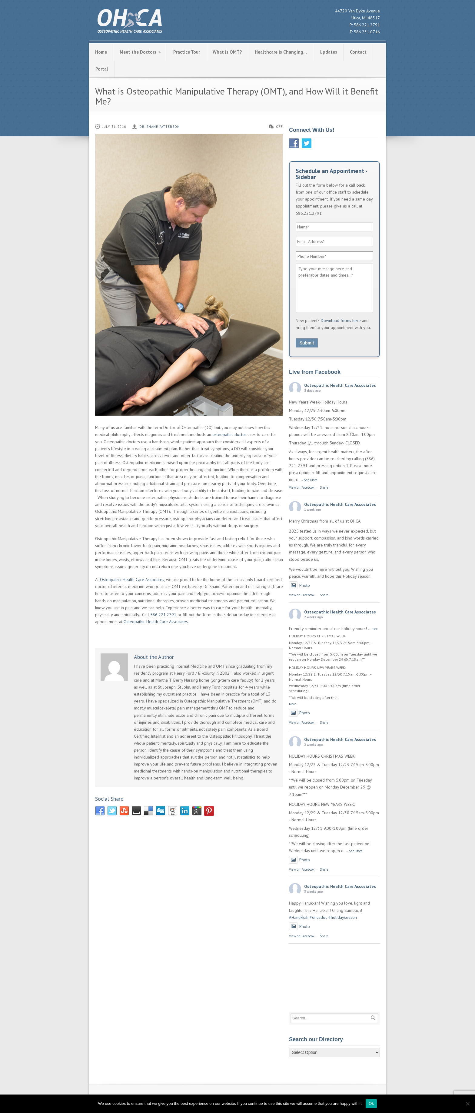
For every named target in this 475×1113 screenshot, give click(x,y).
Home (101, 52)
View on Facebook (301, 487)
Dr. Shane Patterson (159, 127)
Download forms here (341, 320)
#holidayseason (342, 917)
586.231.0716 (367, 32)
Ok (371, 1103)
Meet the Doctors (140, 52)
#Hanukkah (298, 917)
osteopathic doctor (229, 434)
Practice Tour (186, 52)
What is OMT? (227, 52)
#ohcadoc (318, 917)
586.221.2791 (367, 25)
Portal (101, 69)
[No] (467, 1104)
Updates (328, 52)
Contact (358, 52)
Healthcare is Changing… (281, 52)
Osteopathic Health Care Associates (132, 579)
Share (324, 487)
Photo (299, 585)
